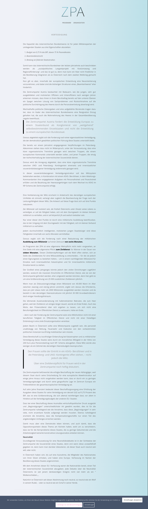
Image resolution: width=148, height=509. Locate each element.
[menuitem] (66, 23)
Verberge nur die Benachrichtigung (69, 505)
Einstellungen (89, 505)
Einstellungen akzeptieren (133, 500)
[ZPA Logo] (73, 12)
